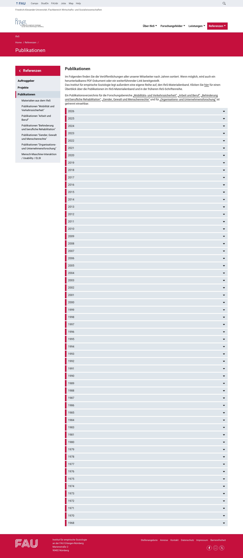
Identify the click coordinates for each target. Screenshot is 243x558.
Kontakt (174, 540)
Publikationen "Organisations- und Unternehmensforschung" (39, 146)
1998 (71, 317)
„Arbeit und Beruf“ (189, 95)
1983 (71, 427)
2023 (71, 133)
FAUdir (54, 3)
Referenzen (216, 26)
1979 (71, 449)
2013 (71, 206)
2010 (71, 228)
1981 (71, 434)
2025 (71, 118)
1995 (71, 339)
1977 (71, 464)
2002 (71, 287)
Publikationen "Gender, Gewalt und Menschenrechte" (39, 137)
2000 (71, 302)
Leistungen (196, 26)
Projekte (23, 87)
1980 (71, 442)
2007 (71, 251)
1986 (71, 405)
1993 (71, 353)
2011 (71, 221)
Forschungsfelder (172, 26)
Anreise (164, 540)
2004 (71, 273)
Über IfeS (149, 26)
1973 (71, 493)
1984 (71, 420)
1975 (71, 478)
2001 (71, 295)
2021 (71, 148)
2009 (71, 236)
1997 (71, 324)
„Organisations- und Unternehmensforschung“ (188, 99)
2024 (71, 126)
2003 (71, 280)
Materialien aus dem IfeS (36, 100)
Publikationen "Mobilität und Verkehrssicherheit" (38, 108)
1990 (71, 375)
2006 (71, 258)
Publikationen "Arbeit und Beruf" (36, 117)
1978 (71, 456)
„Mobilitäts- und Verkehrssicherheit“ (155, 95)
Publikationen (26, 94)
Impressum (202, 540)
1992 (71, 361)
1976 (71, 471)
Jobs (63, 3)
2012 (71, 214)
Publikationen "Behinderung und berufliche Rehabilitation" (38, 127)
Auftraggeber (26, 80)
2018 (71, 170)
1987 (71, 397)
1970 (71, 515)
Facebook (209, 547)
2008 (71, 243)
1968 (71, 522)
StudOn (45, 3)
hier (206, 84)
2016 (71, 184)
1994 (71, 346)
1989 (71, 383)
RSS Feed (215, 547)
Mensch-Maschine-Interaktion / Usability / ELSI (39, 156)
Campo (34, 3)
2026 (71, 111)
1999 (71, 309)
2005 (71, 265)
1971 (71, 508)
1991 (71, 368)
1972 (71, 500)
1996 (71, 331)
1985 (71, 412)
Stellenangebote (149, 540)
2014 (71, 199)
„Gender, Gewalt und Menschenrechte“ (126, 99)
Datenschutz (187, 540)
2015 (71, 192)
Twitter (221, 547)
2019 (71, 162)
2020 (71, 155)
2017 (71, 177)
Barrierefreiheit (218, 540)
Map (71, 3)
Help (78, 3)
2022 (71, 140)
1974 (71, 486)
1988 (71, 390)
